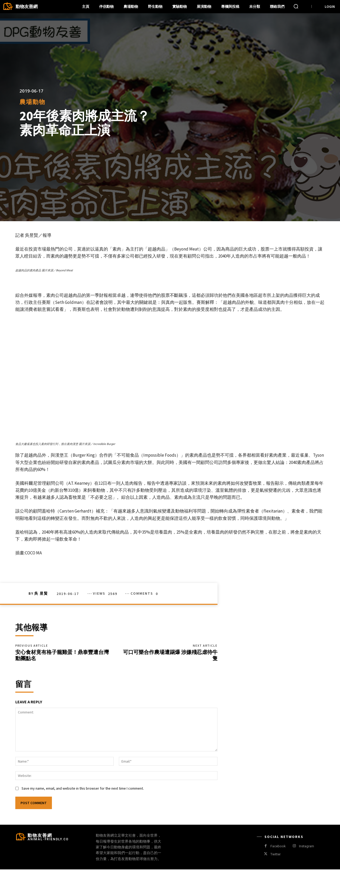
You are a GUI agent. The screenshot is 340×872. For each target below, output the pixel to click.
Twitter (275, 857)
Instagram (306, 849)
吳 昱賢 (41, 593)
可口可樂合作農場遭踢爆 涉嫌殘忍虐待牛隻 (170, 656)
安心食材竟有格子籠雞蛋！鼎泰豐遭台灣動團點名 (62, 656)
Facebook (278, 849)
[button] (295, 6)
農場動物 (32, 102)
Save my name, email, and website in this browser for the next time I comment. (83, 791)
